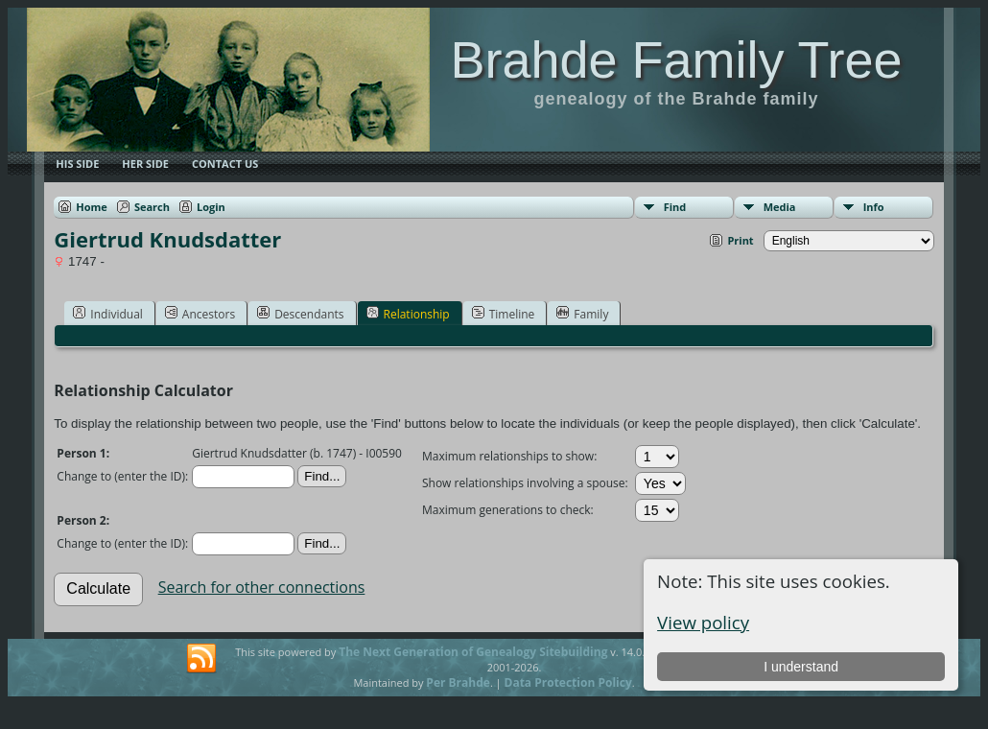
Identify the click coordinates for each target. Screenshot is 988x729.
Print (740, 240)
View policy (703, 622)
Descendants (300, 313)
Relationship (408, 313)
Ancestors (200, 313)
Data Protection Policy (568, 682)
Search (152, 207)
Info (873, 207)
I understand (801, 666)
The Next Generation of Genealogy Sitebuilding (473, 652)
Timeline (503, 313)
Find (675, 207)
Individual (108, 313)
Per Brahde (458, 682)
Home (91, 207)
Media (780, 207)
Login (211, 207)
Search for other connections (261, 587)
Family (582, 313)
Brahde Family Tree (676, 59)
